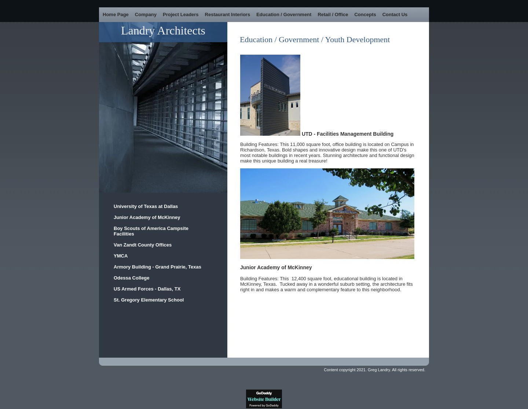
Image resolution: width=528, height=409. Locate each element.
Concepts (365, 14)
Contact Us (395, 14)
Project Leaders (181, 14)
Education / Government (283, 14)
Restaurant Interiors (227, 14)
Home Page (116, 14)
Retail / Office (333, 14)
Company (146, 14)
